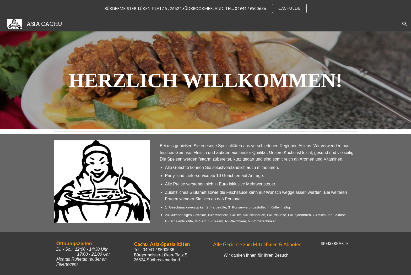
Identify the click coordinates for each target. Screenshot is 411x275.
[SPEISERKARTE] (335, 243)
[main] (205, 80)
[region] (205, 8)
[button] (404, 24)
